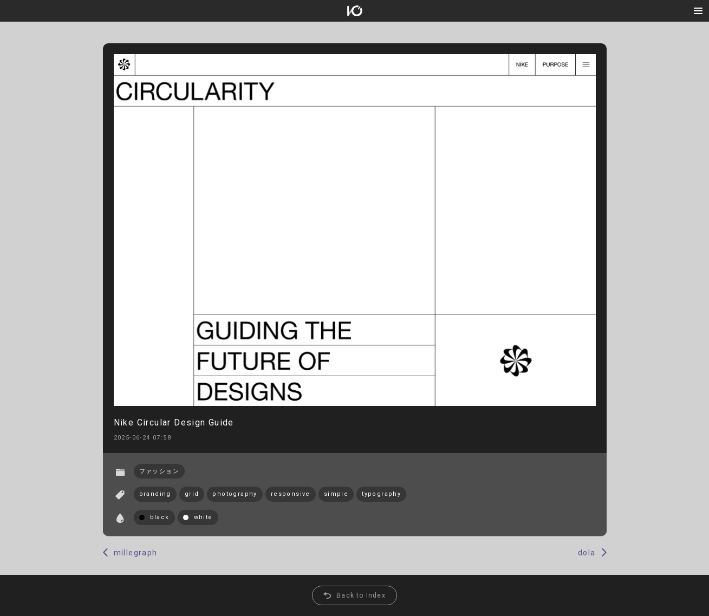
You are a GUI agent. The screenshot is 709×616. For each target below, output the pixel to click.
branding (155, 493)
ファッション (159, 471)
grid (192, 493)
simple (336, 493)
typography (381, 493)
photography (234, 493)
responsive (290, 493)
